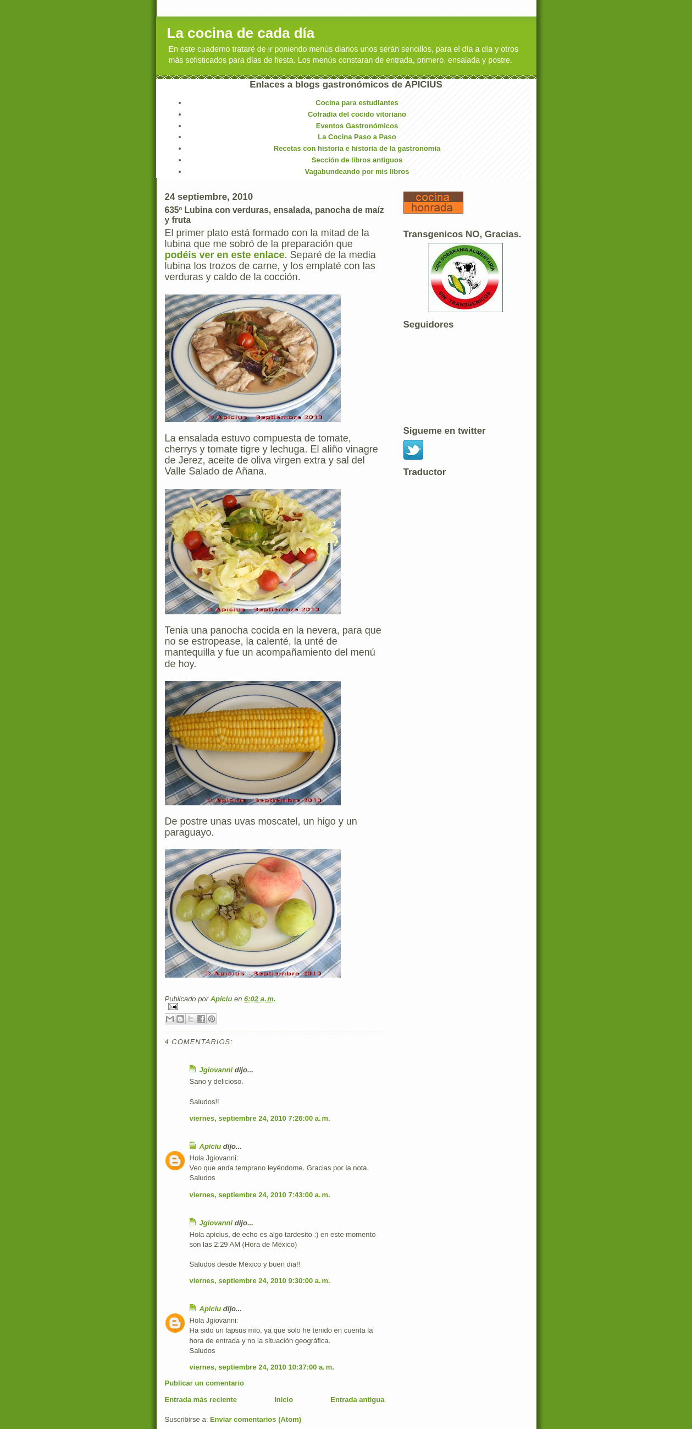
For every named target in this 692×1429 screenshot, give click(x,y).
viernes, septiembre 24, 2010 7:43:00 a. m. (260, 1195)
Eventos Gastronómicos (357, 126)
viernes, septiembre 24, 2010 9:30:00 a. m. (260, 1281)
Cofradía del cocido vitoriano (357, 114)
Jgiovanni (216, 1070)
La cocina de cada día (241, 33)
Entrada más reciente (201, 1399)
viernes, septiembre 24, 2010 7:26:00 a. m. (260, 1118)
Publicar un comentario (204, 1383)
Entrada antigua (357, 1399)
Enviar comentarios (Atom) (255, 1419)
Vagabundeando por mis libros (357, 171)
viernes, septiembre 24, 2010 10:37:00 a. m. (262, 1367)
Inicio (283, 1399)
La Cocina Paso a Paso (357, 137)
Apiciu (222, 999)
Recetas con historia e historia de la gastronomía (357, 148)
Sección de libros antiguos (357, 160)
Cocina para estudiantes (356, 103)
